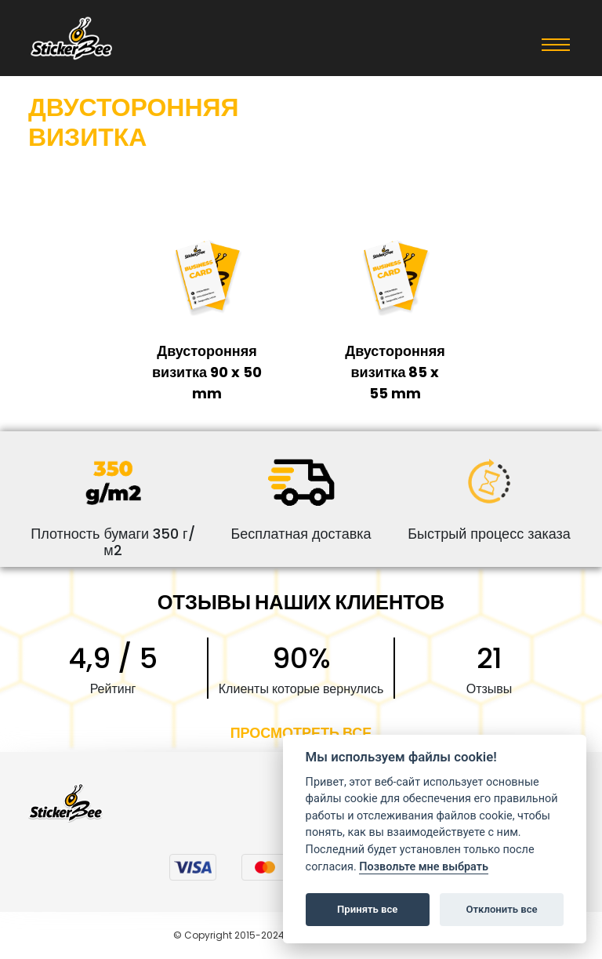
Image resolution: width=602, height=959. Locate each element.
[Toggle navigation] (556, 44)
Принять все (367, 909)
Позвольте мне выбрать (423, 867)
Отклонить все (501, 909)
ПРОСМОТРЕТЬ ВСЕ (301, 733)
